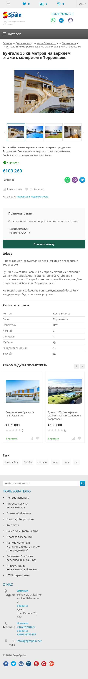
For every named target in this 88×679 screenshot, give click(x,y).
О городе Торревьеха (20, 519)
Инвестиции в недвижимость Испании (21, 567)
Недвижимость (40, 196)
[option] (15, 132)
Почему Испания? (17, 497)
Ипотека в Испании (19, 537)
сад (76, 462)
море (55, 462)
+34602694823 (62, 14)
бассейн (28, 462)
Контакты (12, 525)
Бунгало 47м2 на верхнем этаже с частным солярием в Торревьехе (64, 416)
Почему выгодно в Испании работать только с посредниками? (23, 546)
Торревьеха (23, 196)
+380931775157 (19, 233)
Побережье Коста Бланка (22, 531)
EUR (82, 3)
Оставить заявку (44, 244)
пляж (66, 462)
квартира (42, 462)
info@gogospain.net (29, 641)
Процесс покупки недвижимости (17, 505)
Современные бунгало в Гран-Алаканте (20, 414)
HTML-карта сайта (18, 575)
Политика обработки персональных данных (21, 558)
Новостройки (11, 462)
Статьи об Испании (18, 513)
